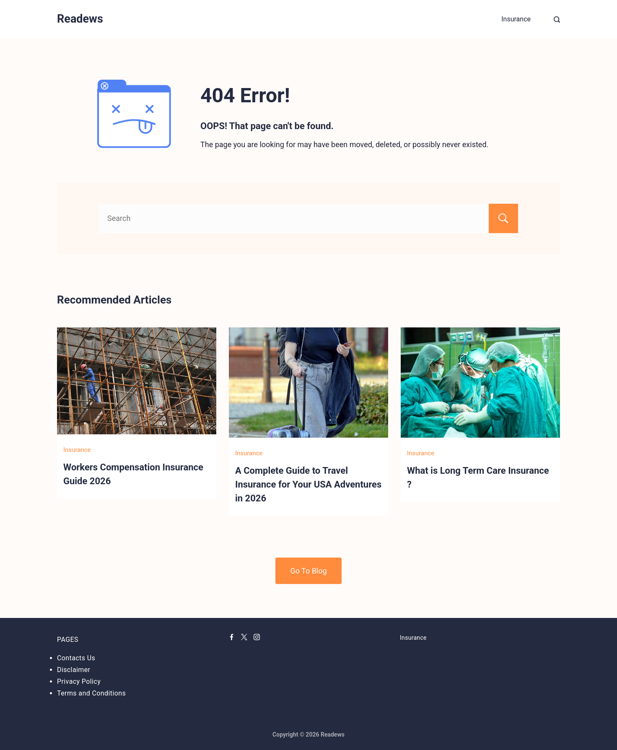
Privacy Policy (79, 681)
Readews (80, 19)
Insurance (516, 19)
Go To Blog (308, 570)
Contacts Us (76, 658)
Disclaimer (73, 670)
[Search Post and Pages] (557, 19)
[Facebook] (231, 637)
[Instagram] (257, 637)
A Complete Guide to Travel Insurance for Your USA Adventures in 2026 (308, 484)
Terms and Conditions (91, 693)
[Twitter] (244, 637)
